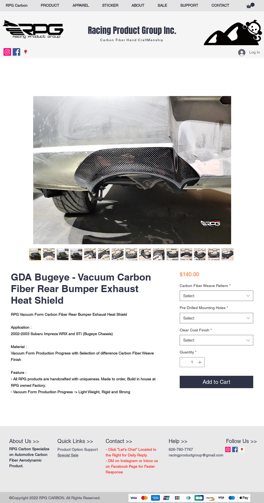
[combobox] (216, 296)
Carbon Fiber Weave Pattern (205, 286)
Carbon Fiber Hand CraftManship (132, 40)
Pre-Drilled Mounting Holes (204, 308)
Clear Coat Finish (196, 330)
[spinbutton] (192, 362)
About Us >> (24, 441)
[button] (250, 5)
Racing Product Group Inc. (132, 30)
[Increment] (200, 362)
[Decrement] (183, 362)
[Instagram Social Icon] (7, 52)
